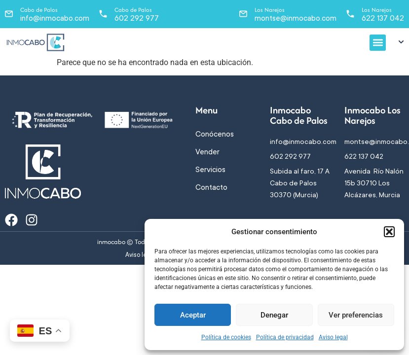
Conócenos (214, 134)
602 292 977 (136, 18)
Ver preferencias (356, 315)
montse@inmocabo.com (295, 18)
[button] (389, 232)
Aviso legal (333, 337)
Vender (207, 151)
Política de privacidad (285, 337)
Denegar (274, 315)
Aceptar (193, 315)
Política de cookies (226, 337)
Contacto (211, 187)
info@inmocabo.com (54, 18)
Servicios (210, 169)
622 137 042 (383, 18)
